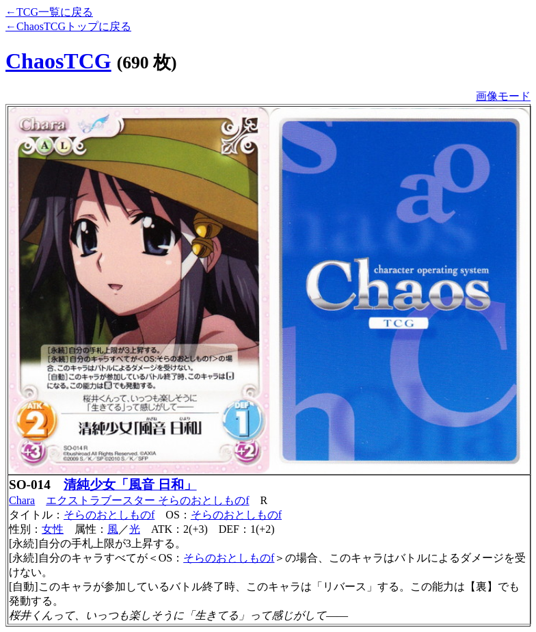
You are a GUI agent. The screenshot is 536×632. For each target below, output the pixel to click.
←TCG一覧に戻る (49, 12)
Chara (22, 500)
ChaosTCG (58, 61)
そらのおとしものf (109, 515)
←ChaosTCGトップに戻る (68, 26)
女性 (53, 529)
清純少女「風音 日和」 (130, 484)
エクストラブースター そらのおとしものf (147, 500)
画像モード (503, 96)
